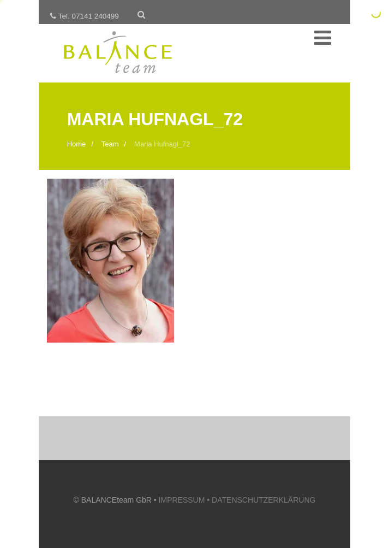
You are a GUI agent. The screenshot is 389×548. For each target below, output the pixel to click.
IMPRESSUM (185, 500)
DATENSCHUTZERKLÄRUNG (263, 500)
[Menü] (322, 38)
